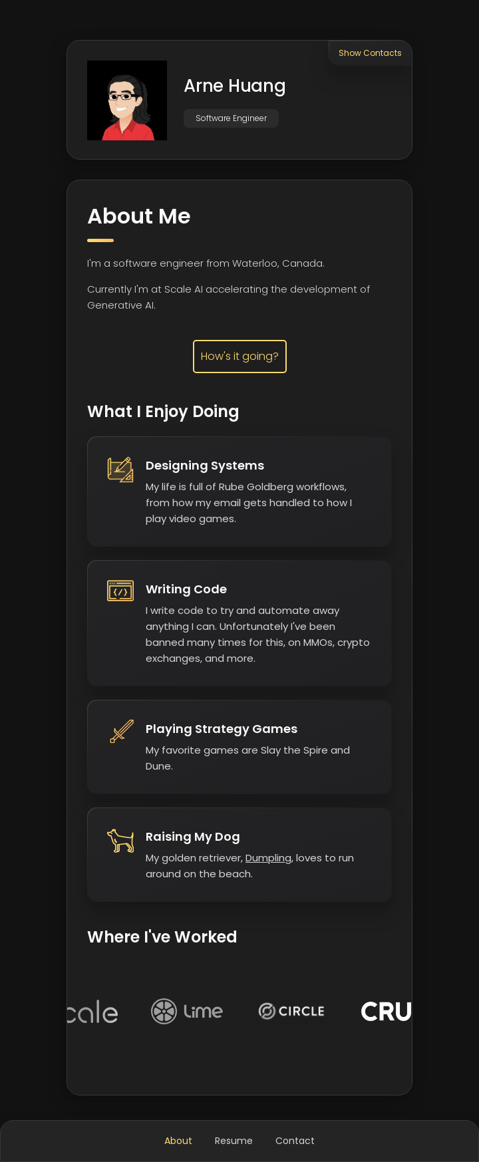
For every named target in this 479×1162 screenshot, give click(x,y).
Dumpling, (269, 858)
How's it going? (240, 356)
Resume (234, 1140)
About (178, 1140)
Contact (295, 1140)
